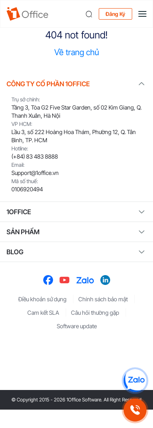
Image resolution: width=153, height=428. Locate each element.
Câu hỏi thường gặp (95, 312)
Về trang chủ (76, 52)
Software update (77, 326)
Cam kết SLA (43, 312)
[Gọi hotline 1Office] (135, 410)
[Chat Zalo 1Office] (135, 380)
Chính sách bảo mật (103, 299)
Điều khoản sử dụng (42, 299)
